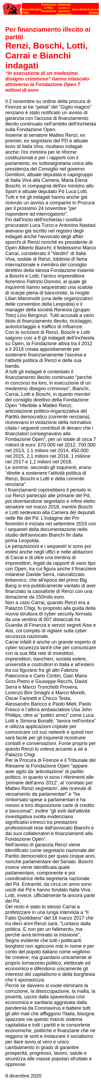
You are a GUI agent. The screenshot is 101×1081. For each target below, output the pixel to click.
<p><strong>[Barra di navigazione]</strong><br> (51, 7)
